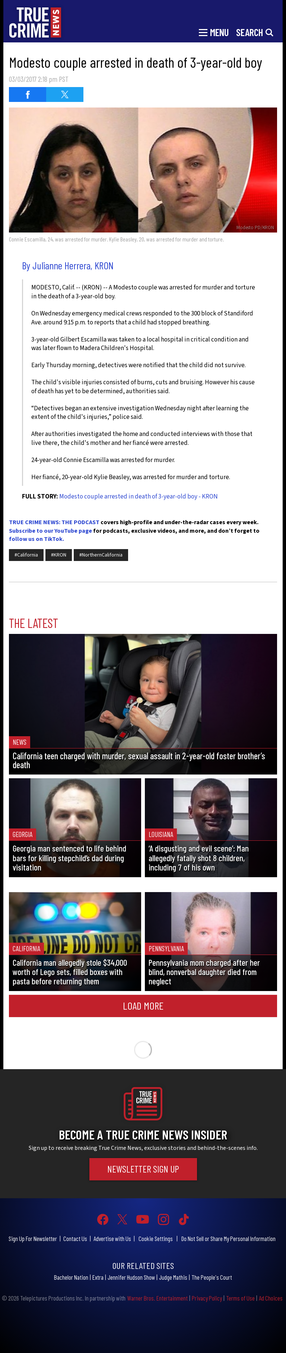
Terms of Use (240, 1298)
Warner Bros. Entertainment (157, 1298)
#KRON (58, 555)
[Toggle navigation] (213, 31)
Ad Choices (271, 1298)
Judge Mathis (173, 1277)
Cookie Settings (156, 1238)
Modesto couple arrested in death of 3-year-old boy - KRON (138, 496)
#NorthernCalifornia (101, 555)
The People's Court (211, 1277)
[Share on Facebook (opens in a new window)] (27, 94)
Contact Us (75, 1238)
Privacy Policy (207, 1298)
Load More (143, 1005)
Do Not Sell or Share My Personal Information (228, 1238)
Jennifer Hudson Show (131, 1277)
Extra (98, 1277)
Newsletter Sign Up (143, 1168)
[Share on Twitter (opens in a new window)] (64, 94)
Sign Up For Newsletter (33, 1238)
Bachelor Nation (71, 1277)
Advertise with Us (112, 1238)
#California (26, 555)
